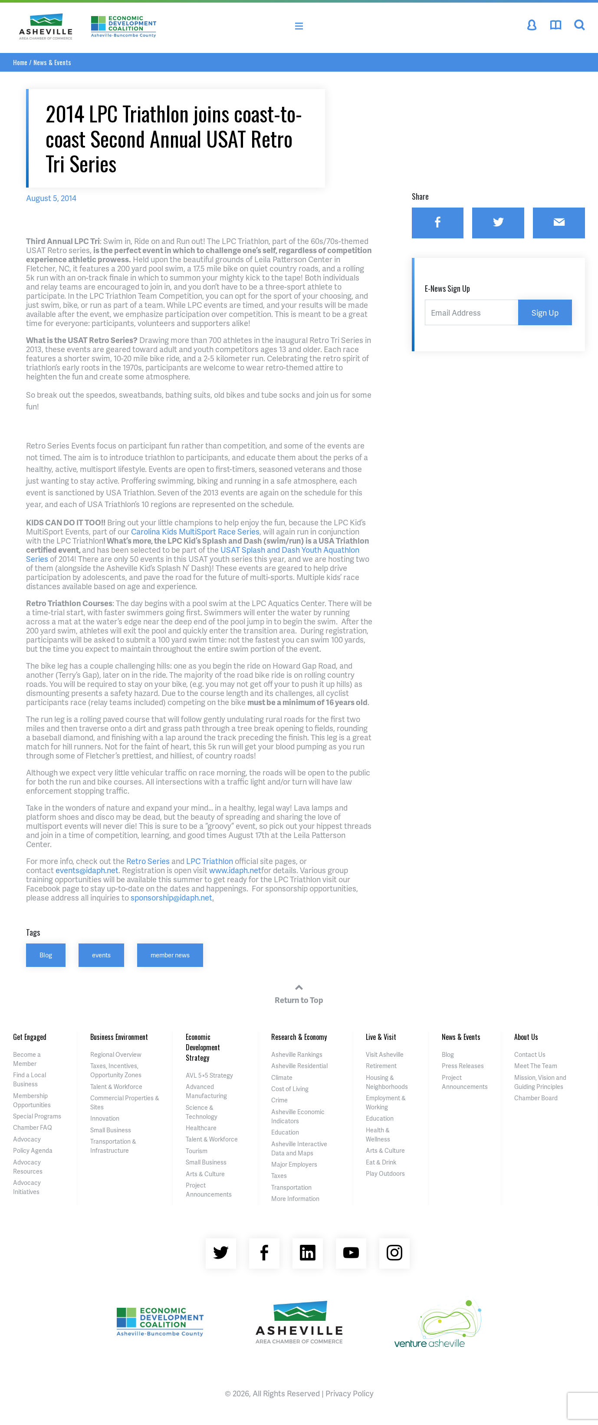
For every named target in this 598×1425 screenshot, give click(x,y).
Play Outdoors (385, 1173)
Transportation (291, 1187)
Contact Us (529, 1054)
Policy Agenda (33, 1150)
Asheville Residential (299, 1066)
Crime (279, 1100)
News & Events (52, 62)
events (101, 954)
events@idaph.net (87, 869)
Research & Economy (299, 1037)
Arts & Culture (205, 1174)
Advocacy (27, 1139)
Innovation (104, 1118)
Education (285, 1132)
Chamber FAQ (32, 1127)
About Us (526, 1037)
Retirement (381, 1066)
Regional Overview (115, 1054)
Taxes (279, 1175)
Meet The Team (535, 1066)
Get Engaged (29, 1037)
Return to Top (299, 992)
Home (20, 62)
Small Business (110, 1130)
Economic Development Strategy (203, 1047)
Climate (281, 1077)
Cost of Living (290, 1089)
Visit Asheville (385, 1054)
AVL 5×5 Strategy (209, 1075)
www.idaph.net (235, 869)
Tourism (196, 1151)
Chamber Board (536, 1098)
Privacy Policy (349, 1393)
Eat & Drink (381, 1162)
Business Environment (119, 1037)
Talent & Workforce (116, 1086)
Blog (45, 954)
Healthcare (201, 1128)
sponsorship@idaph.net (171, 897)
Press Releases (463, 1066)
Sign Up (545, 312)
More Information (295, 1198)
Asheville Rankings (296, 1054)
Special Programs (37, 1116)
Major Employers (294, 1164)
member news (170, 954)
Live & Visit (381, 1037)
